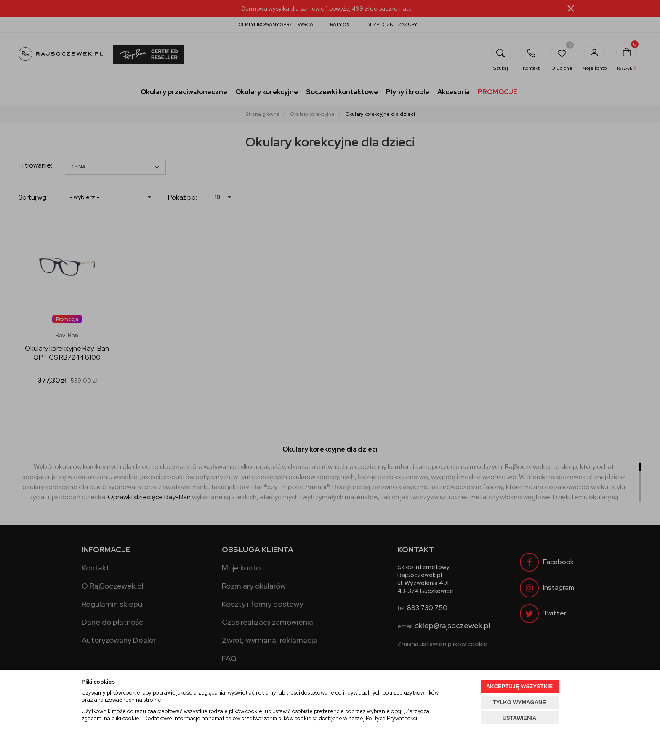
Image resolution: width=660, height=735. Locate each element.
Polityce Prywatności (391, 718)
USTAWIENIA (520, 718)
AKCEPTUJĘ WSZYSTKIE (519, 686)
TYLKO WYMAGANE (519, 702)
